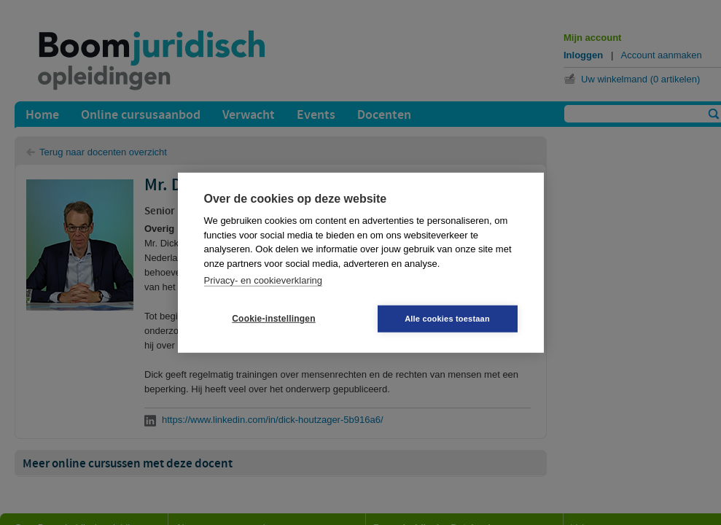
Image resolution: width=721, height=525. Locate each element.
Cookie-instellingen (273, 319)
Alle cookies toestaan (447, 318)
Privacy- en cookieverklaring (263, 280)
